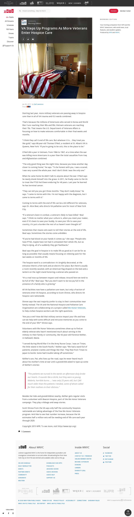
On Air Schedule (24, 463)
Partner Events (24, 472)
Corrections (82, 500)
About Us (78, 453)
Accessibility (70, 500)
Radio (11, 17)
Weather (21, 480)
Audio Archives (52, 472)
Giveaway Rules (94, 500)
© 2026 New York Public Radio (29, 500)
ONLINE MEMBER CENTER (83, 459)
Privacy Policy (58, 500)
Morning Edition (34, 23)
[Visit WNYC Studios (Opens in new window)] (40, 3)
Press (77, 473)
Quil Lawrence (38, 104)
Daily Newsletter (24, 466)
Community (22, 474)
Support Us (8, 45)
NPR (110, 32)
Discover (10, 41)
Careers (78, 467)
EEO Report (41, 503)
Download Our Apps (54, 463)
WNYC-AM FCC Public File (56, 503)
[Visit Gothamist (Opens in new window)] (31, 3)
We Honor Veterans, (77, 308)
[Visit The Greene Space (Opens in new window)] (86, 3)
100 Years (10, 29)
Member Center (125, 11)
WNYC (117, 32)
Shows (11, 33)
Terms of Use (47, 500)
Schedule (10, 25)
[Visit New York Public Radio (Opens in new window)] (25, 491)
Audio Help (51, 474)
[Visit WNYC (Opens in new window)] (23, 3)
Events (20, 469)
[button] (89, 96)
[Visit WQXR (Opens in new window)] (61, 3)
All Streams (9, 21)
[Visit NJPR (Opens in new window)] (50, 3)
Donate (113, 11)
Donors (78, 464)
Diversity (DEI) (80, 470)
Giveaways (22, 477)
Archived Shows (53, 469)
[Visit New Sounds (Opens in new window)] (75, 3)
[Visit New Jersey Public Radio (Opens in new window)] (109, 491)
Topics (11, 37)
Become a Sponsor (82, 461)
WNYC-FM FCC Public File (27, 503)
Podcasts (50, 466)
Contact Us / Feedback (83, 456)
